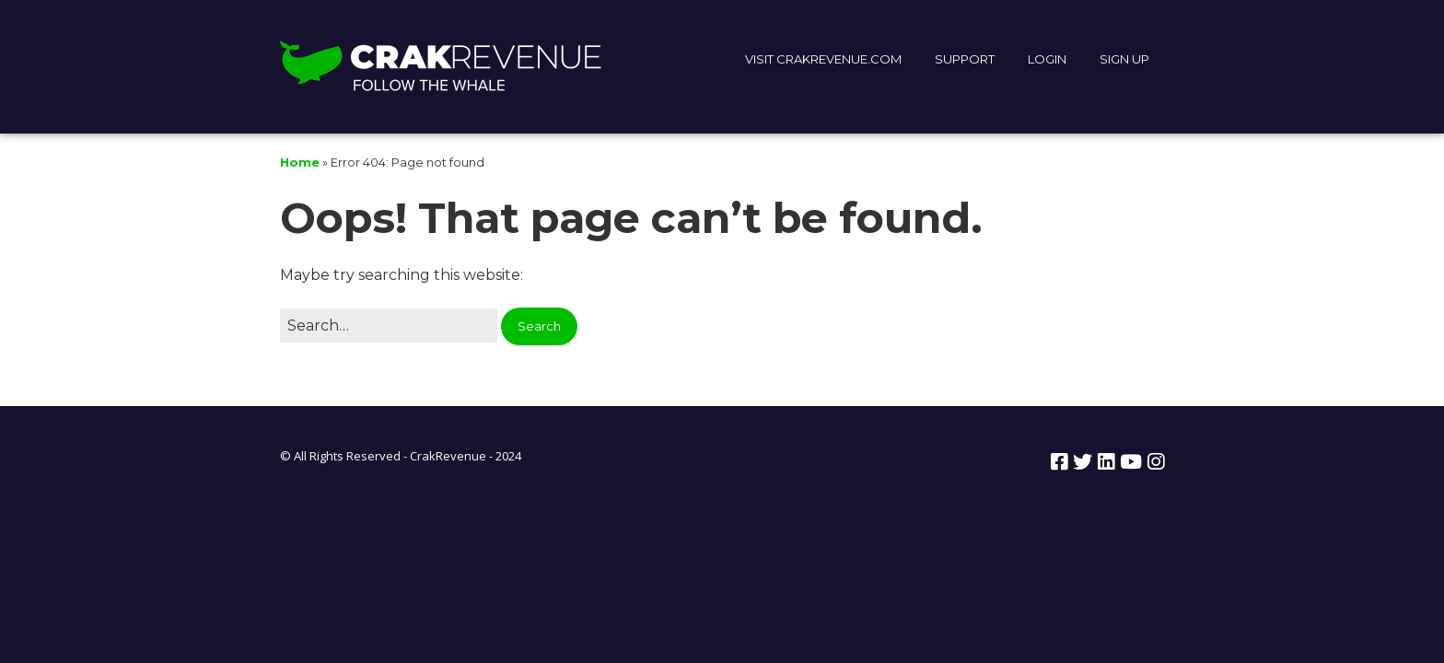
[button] (539, 326)
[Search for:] (388, 325)
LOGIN (1047, 59)
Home (300, 162)
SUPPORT (965, 59)
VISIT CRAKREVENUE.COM (823, 59)
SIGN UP (1124, 59)
